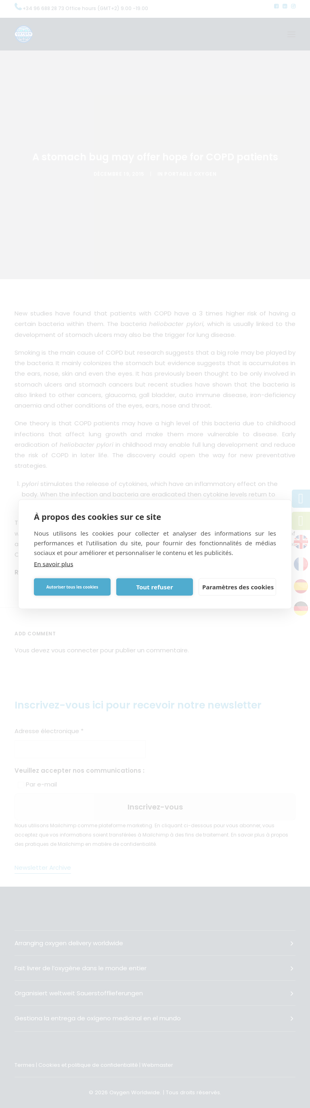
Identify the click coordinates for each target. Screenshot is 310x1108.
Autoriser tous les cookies (72, 587)
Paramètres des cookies (238, 587)
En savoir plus (53, 563)
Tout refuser (154, 587)
